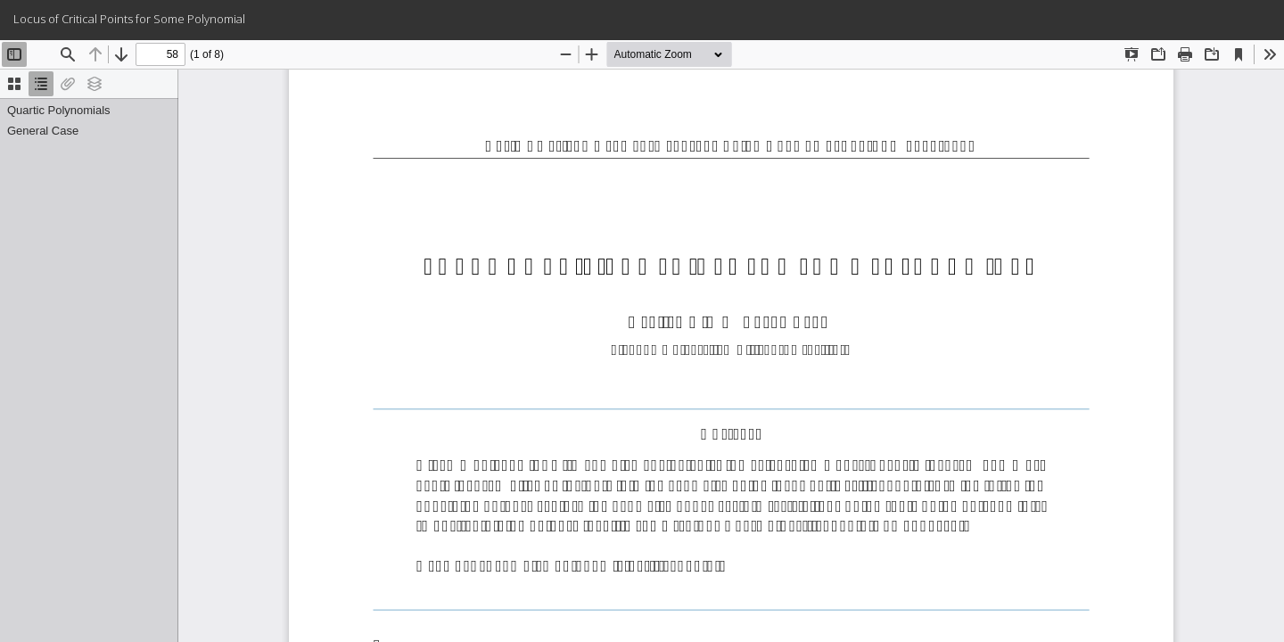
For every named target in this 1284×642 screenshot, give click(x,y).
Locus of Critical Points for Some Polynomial (129, 19)
